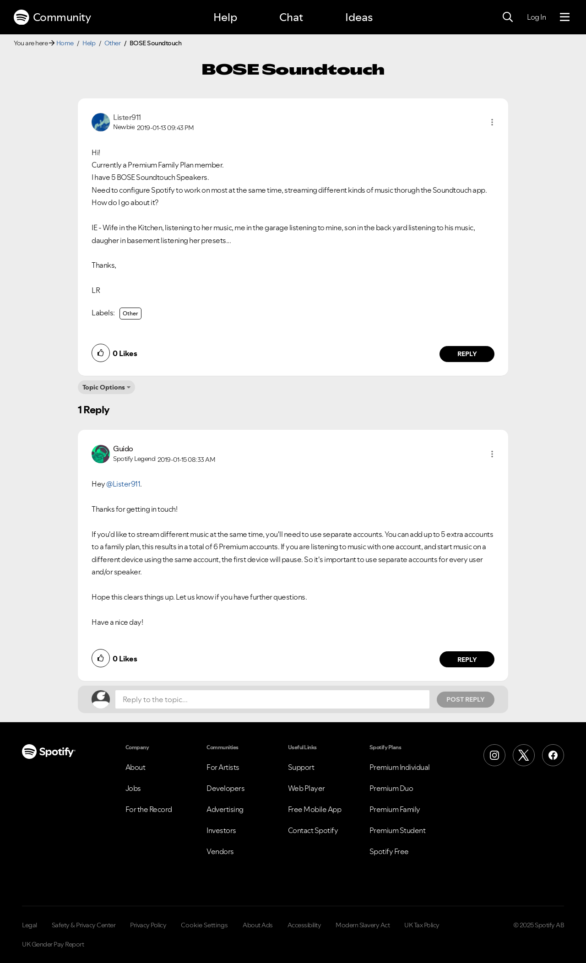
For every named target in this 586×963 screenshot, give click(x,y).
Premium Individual (399, 767)
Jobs (133, 788)
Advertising (225, 809)
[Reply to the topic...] (272, 699)
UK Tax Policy (422, 925)
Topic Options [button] (103, 387)
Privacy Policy (148, 925)
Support (301, 767)
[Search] (507, 17)
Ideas (359, 17)
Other (112, 43)
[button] (492, 122)
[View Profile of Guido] (123, 449)
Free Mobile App (315, 809)
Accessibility (304, 925)
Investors (221, 830)
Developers (225, 788)
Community (52, 17)
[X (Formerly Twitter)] (524, 755)
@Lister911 (123, 484)
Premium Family (394, 809)
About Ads (258, 925)
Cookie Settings (204, 925)
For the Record (148, 809)
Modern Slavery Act (363, 925)
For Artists (222, 767)
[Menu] (564, 17)
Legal (29, 925)
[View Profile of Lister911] (127, 117)
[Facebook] (553, 755)
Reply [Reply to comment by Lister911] (467, 353)
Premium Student (397, 830)
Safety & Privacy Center (84, 925)
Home (65, 43)
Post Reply (465, 699)
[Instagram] (494, 755)
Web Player (306, 788)
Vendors (220, 851)
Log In (536, 17)
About (135, 767)
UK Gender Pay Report (53, 944)
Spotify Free (389, 851)
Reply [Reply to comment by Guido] (467, 659)
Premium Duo (391, 788)
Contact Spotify (313, 830)
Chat (291, 17)
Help (225, 17)
